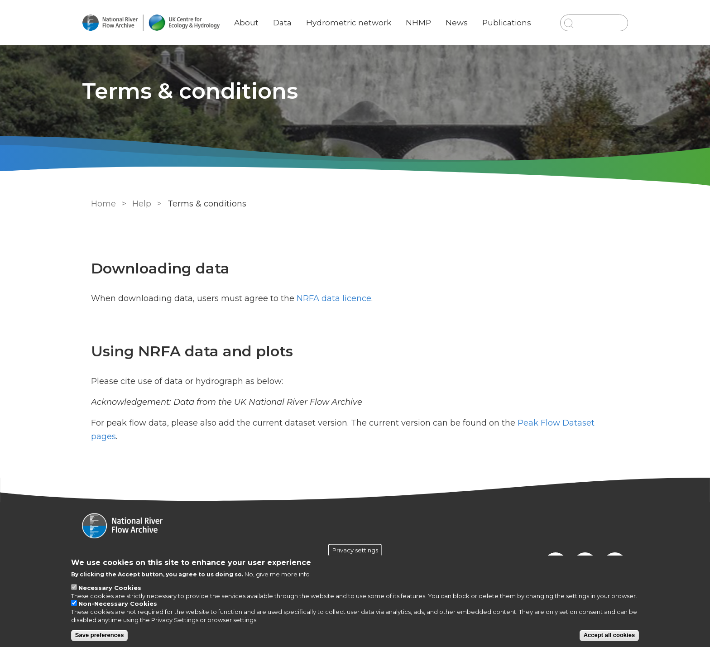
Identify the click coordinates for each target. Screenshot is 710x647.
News (463, 15)
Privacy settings (355, 550)
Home (102, 204)
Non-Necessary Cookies (117, 603)
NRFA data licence (333, 298)
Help (140, 204)
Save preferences (99, 635)
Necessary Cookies (109, 587)
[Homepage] (355, 526)
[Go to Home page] (159, 23)
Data (290, 15)
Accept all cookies (609, 635)
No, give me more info (277, 574)
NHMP (424, 15)
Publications (513, 15)
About (254, 15)
